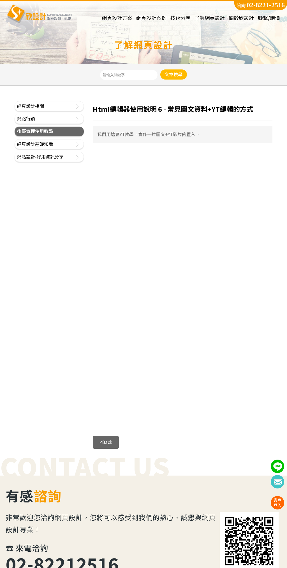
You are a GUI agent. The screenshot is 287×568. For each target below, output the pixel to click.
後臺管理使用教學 (35, 131)
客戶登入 (277, 503)
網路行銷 (26, 118)
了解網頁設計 (210, 18)
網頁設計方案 (117, 18)
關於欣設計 (241, 18)
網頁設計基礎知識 (35, 144)
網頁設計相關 (30, 106)
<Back (105, 442)
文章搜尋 (173, 74)
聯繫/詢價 (269, 18)
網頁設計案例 (151, 18)
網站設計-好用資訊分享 (40, 156)
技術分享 (180, 18)
